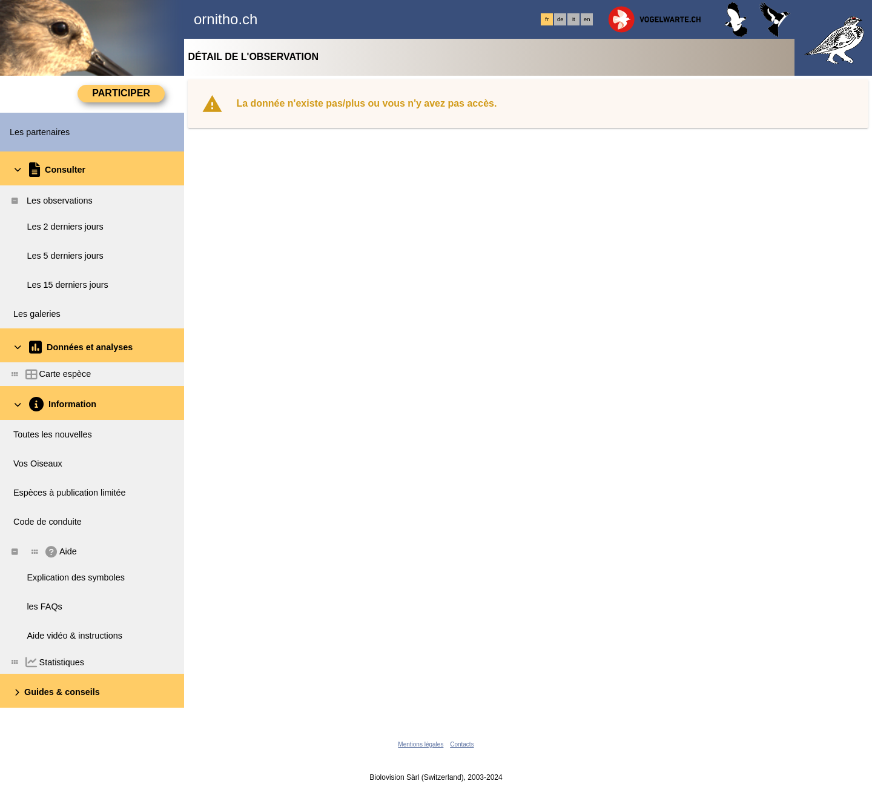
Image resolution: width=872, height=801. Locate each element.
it (573, 19)
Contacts (462, 744)
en (587, 19)
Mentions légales (420, 744)
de (560, 19)
